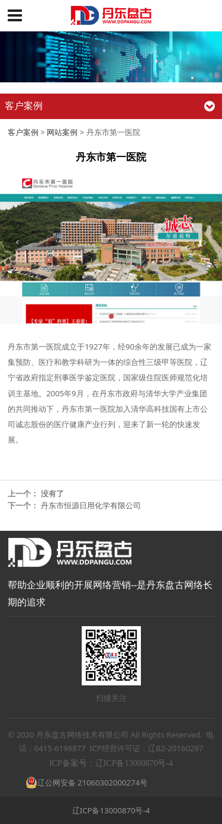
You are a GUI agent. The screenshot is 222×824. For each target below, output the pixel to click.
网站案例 (62, 132)
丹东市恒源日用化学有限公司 (91, 505)
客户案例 (23, 132)
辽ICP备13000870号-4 (111, 810)
